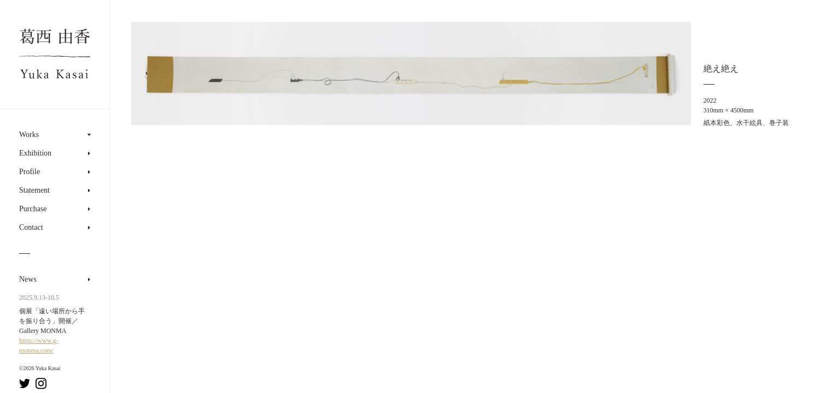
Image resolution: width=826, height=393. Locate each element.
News (28, 279)
